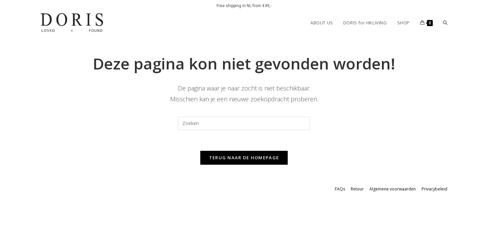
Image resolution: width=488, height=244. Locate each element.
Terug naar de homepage (244, 158)
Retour (357, 189)
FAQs (340, 189)
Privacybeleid (434, 189)
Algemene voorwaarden (392, 189)
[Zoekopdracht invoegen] (244, 123)
